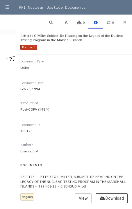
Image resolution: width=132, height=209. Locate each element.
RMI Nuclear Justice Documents (52, 7)
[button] (51, 22)
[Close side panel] (124, 22)
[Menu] (7, 7)
